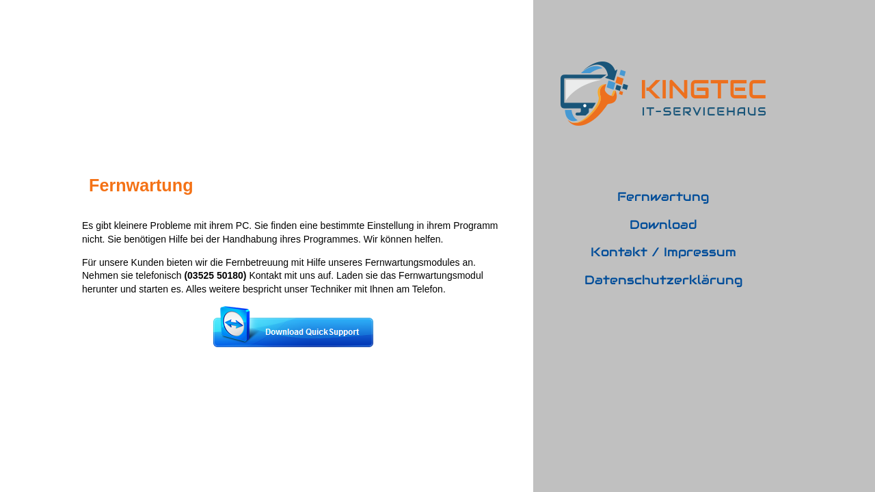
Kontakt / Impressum (663, 252)
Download (663, 224)
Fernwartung (663, 196)
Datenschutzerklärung (663, 280)
